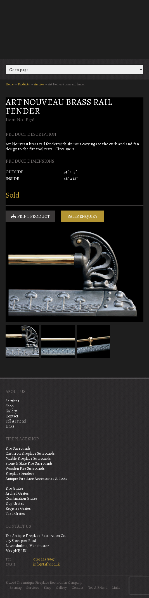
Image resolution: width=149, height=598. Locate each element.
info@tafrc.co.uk (46, 564)
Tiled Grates (15, 513)
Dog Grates (15, 503)
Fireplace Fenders (20, 473)
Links (10, 426)
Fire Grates (14, 488)
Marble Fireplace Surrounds (28, 458)
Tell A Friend (16, 421)
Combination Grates (21, 498)
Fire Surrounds (18, 448)
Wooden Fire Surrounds (25, 468)
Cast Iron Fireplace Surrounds (30, 453)
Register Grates (18, 508)
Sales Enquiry (83, 216)
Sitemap (16, 587)
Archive (39, 84)
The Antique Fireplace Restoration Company (75, 29)
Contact (12, 416)
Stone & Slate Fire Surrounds (29, 463)
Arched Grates (17, 493)
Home (9, 84)
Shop (9, 406)
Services (12, 401)
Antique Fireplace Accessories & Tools (36, 478)
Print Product (30, 216)
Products (24, 84)
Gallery (11, 411)
